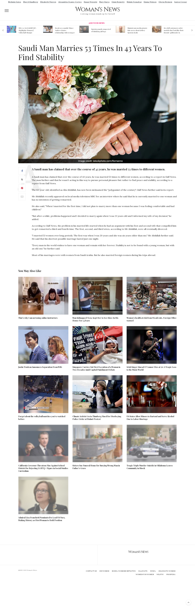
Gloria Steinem (165, 2)
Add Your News (96, 23)
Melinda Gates (14, 2)
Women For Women (145, 574)
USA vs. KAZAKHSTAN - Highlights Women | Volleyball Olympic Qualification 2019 (28, 30)
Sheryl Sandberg (30, 2)
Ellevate (142, 571)
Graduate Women (166, 571)
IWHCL (153, 571)
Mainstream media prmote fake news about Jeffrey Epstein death (137, 30)
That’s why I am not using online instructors (38, 318)
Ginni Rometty (118, 2)
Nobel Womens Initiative (124, 571)
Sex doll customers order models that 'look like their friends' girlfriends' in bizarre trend (173, 30)
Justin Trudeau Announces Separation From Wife (40, 367)
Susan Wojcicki (90, 2)
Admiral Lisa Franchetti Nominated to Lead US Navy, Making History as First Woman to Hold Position (41, 519)
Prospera (170, 574)
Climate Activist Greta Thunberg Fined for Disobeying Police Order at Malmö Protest (96, 417)
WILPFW (160, 574)
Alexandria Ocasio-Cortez (70, 2)
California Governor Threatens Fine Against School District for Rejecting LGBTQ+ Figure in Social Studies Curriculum (43, 468)
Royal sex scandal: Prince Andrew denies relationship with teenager (65, 30)
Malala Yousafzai (134, 2)
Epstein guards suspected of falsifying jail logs (101, 30)
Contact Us (91, 571)
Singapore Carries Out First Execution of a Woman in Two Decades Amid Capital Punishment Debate (96, 368)
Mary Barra (104, 2)
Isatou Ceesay (180, 2)
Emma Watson (150, 2)
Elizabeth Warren (48, 2)
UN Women (104, 571)
